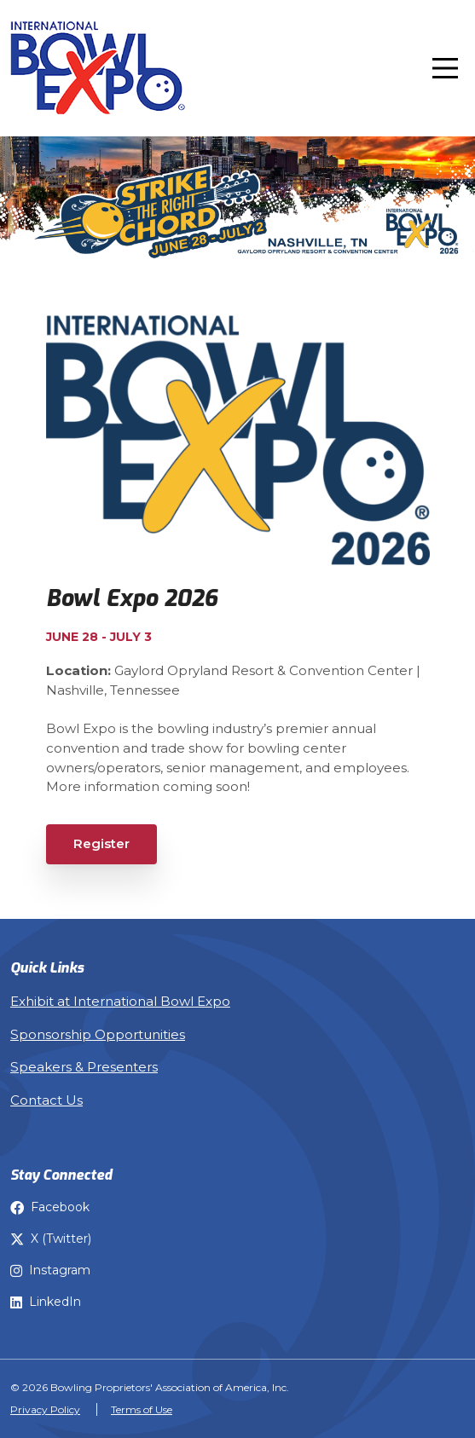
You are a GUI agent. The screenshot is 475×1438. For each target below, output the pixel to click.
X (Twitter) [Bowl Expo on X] (50, 1238)
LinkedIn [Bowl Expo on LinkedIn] (45, 1301)
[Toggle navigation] (445, 68)
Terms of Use (141, 1409)
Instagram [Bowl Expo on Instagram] (50, 1270)
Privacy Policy (45, 1409)
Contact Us (46, 1100)
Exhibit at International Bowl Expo (120, 1001)
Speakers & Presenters (84, 1067)
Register (101, 843)
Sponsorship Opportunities (97, 1034)
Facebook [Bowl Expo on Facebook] (50, 1207)
